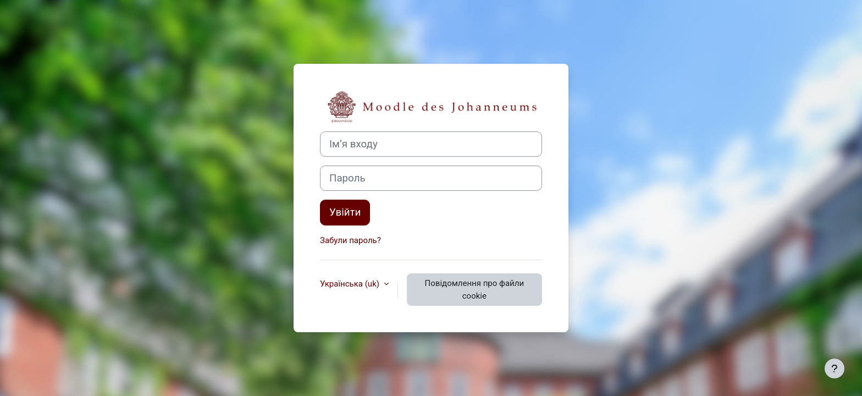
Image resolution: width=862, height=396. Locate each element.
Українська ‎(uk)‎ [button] (351, 284)
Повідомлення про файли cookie (474, 289)
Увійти (345, 212)
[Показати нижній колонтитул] (834, 368)
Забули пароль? (350, 240)
